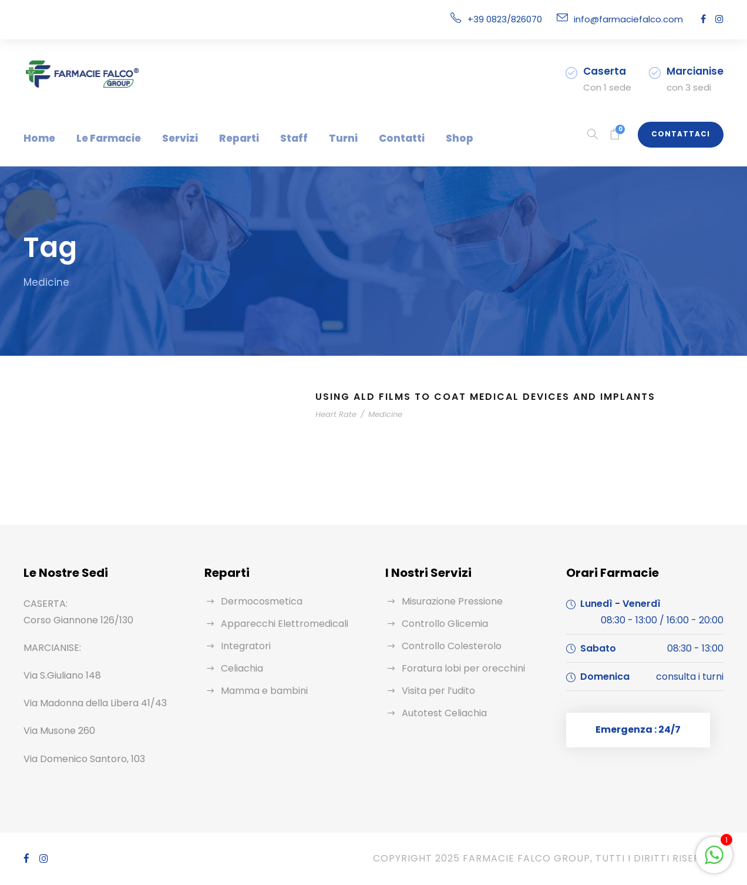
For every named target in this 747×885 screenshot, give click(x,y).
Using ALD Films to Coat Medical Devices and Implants (490, 397)
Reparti (222, 137)
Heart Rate (333, 414)
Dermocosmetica (256, 601)
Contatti (368, 137)
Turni (316, 137)
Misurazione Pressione (449, 601)
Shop (420, 137)
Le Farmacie (101, 137)
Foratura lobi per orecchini (456, 668)
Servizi (168, 137)
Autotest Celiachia (439, 713)
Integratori (242, 646)
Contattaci (685, 134)
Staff (272, 137)
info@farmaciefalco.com (635, 19)
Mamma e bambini (259, 691)
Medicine (377, 414)
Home (37, 137)
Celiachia (240, 668)
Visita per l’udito (435, 691)
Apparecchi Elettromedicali (276, 624)
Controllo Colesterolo (445, 646)
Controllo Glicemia (440, 624)
